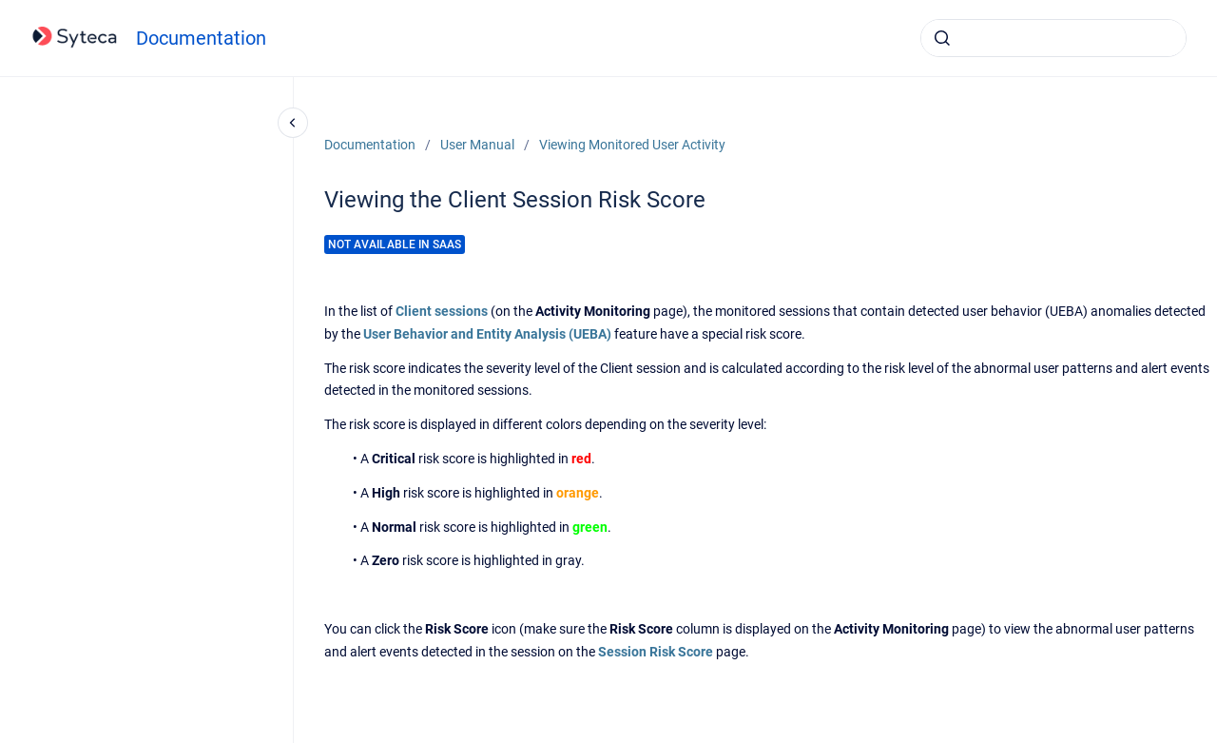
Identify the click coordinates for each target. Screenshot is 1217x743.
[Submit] (942, 38)
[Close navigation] (293, 123)
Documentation (201, 38)
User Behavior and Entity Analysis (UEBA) (487, 334)
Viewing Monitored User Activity (632, 144)
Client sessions (442, 311)
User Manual (477, 144)
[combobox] (1053, 38)
